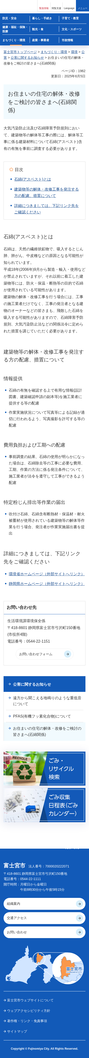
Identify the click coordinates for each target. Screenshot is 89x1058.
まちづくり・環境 (54, 52)
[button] (43, 5)
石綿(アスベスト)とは (32, 179)
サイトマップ (17, 1031)
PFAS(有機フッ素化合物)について (42, 716)
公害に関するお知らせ (27, 57)
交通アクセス (17, 918)
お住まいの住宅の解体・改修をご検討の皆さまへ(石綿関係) (47, 731)
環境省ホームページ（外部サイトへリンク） (47, 574)
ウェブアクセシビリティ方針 (28, 1011)
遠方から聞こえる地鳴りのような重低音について (47, 701)
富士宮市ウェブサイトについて (30, 1000)
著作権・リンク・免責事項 (27, 1021)
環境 (74, 52)
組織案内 (13, 903)
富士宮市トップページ (20, 52)
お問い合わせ (17, 932)
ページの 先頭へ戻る (72, 845)
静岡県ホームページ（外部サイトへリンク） (47, 584)
